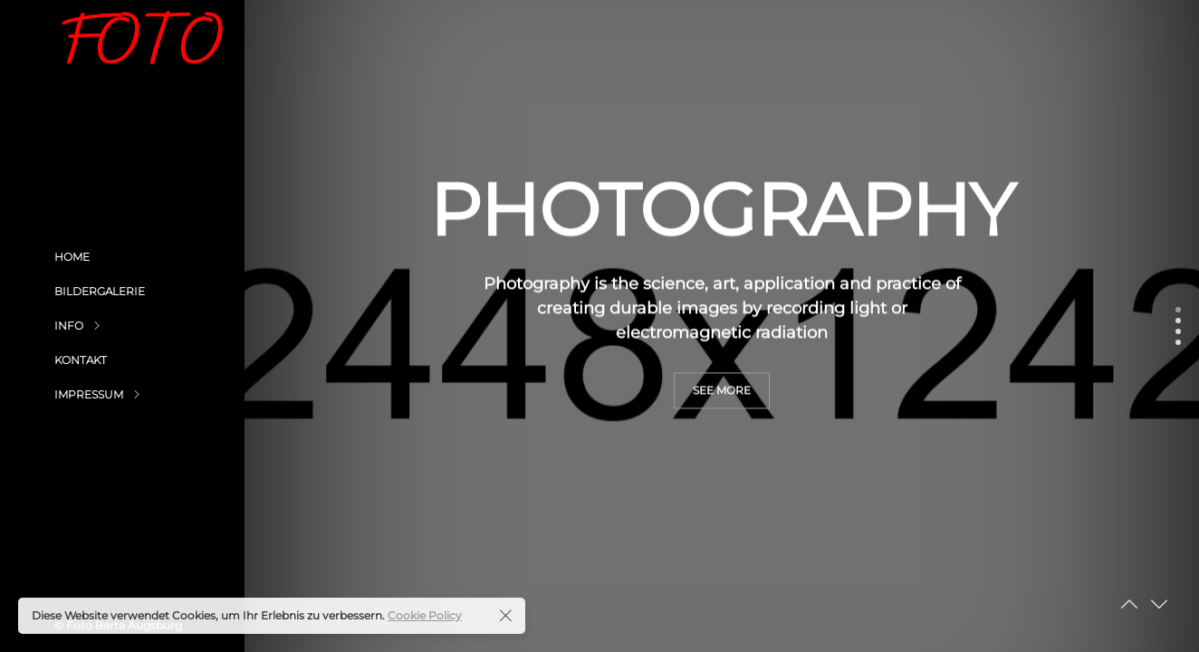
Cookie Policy (425, 615)
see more (722, 438)
